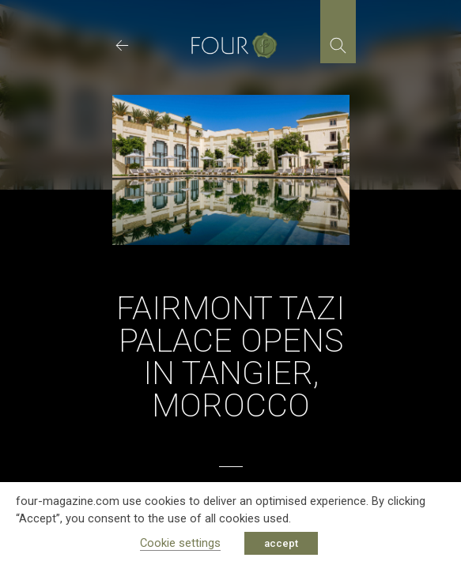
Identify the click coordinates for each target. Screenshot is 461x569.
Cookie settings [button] (180, 543)
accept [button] (281, 543)
